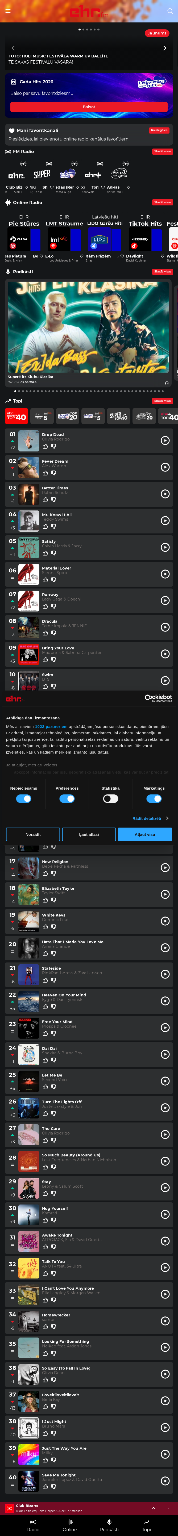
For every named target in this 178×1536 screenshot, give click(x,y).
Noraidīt (33, 834)
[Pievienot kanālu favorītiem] (26, 187)
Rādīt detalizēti (147, 818)
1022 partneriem (51, 726)
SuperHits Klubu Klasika (30, 377)
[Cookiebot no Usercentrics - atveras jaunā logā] (148, 699)
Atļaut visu (145, 834)
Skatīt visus (162, 151)
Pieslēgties (159, 130)
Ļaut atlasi (89, 834)
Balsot (89, 106)
